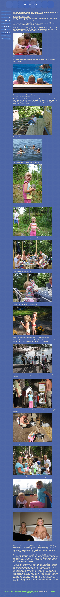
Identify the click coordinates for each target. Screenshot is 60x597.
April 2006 (31, 591)
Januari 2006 (10, 591)
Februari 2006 (17, 591)
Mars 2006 (25, 591)
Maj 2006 (36, 591)
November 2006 (52, 591)
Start (5, 591)
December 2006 (30, 592)
